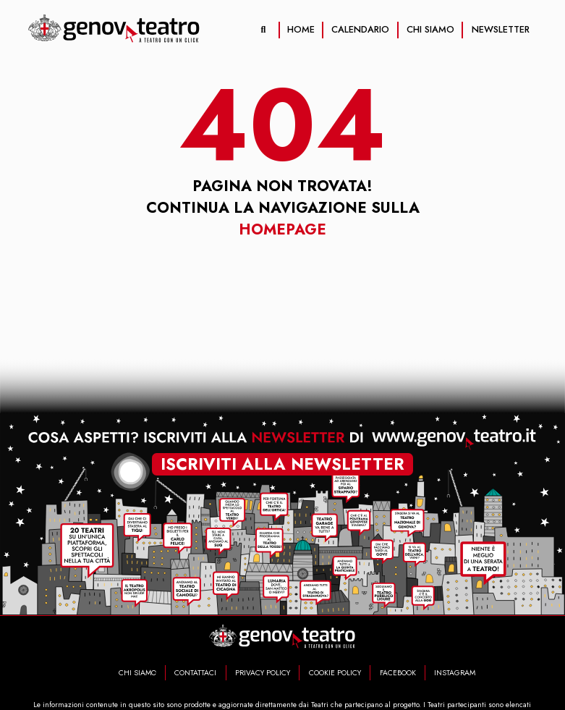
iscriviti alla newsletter (282, 462)
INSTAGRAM (454, 672)
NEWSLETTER (501, 29)
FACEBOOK (398, 672)
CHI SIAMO (430, 29)
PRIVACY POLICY (262, 672)
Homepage (282, 229)
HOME (301, 29)
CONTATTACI (195, 672)
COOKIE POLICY (335, 672)
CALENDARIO (360, 29)
